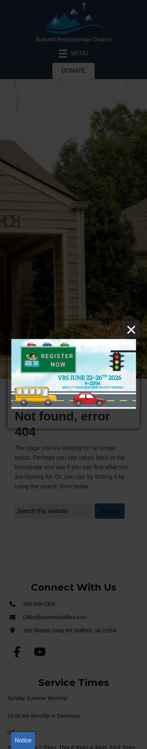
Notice (23, 740)
